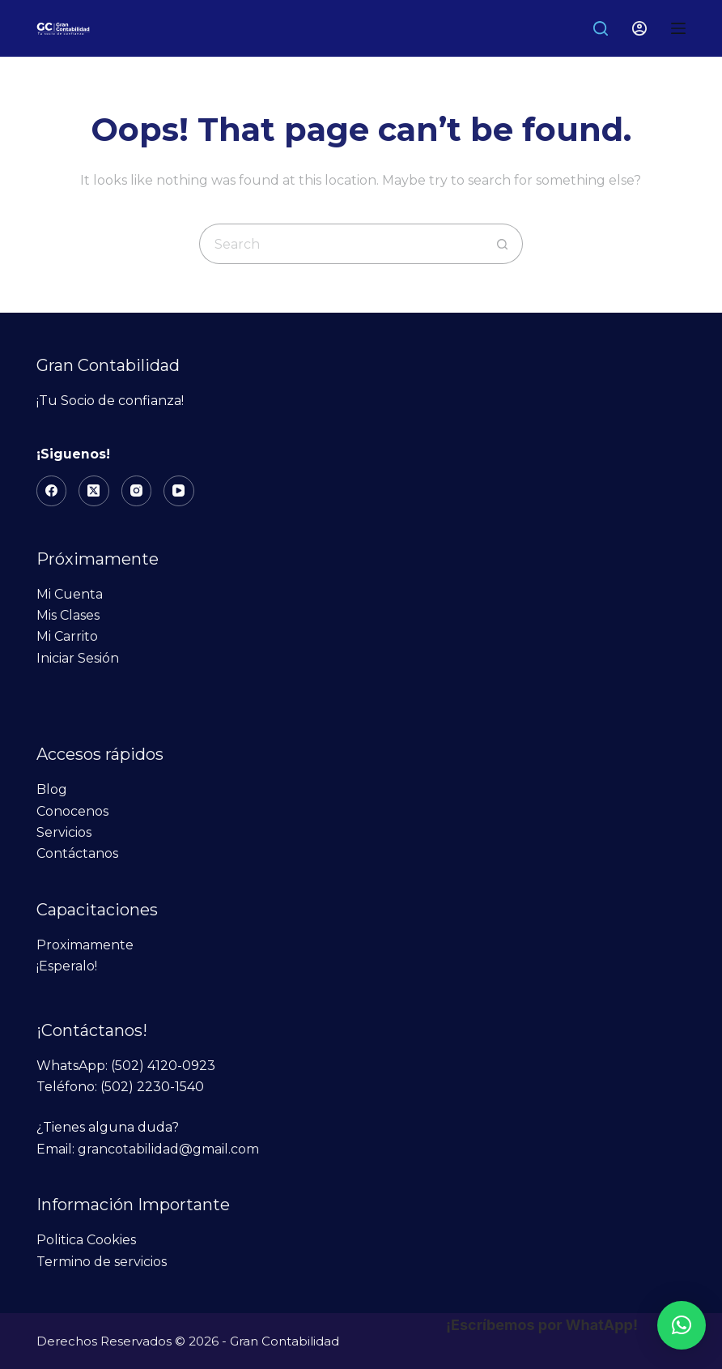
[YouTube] (179, 491)
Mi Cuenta (69, 594)
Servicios (63, 832)
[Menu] (678, 28)
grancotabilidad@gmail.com (168, 1149)
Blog (51, 789)
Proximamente (85, 945)
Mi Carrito (67, 636)
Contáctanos (77, 853)
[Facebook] (51, 491)
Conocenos (72, 811)
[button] (681, 1325)
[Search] (600, 28)
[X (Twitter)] (94, 491)
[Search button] (502, 244)
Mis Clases (68, 615)
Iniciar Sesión (77, 658)
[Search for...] (340, 244)
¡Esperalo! (66, 966)
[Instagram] (136, 491)
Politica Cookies (86, 1239)
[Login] (639, 28)
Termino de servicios (101, 1261)
